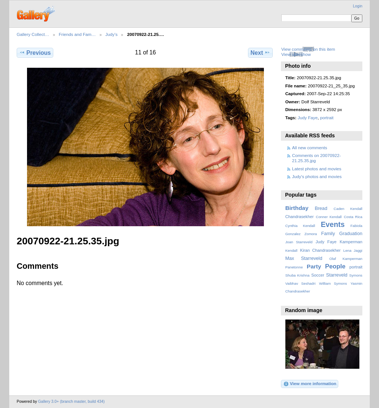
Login (357, 6)
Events (333, 224)
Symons (355, 275)
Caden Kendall (347, 209)
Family (328, 233)
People (335, 266)
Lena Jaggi (352, 250)
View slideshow (296, 54)
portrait (326, 117)
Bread (321, 208)
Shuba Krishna (297, 275)
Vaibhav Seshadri (300, 283)
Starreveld (337, 275)
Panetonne (294, 267)
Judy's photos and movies (317, 176)
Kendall (291, 250)
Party (314, 266)
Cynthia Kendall (300, 226)
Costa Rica (353, 217)
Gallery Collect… (33, 34)
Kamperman (351, 242)
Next (260, 52)
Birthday (297, 208)
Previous (35, 52)
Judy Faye (308, 117)
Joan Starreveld (298, 242)
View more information (309, 384)
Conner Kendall (329, 217)
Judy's (111, 34)
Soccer (317, 275)
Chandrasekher (299, 216)
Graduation (350, 233)
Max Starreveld (303, 258)
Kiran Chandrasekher (320, 250)
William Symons (333, 283)
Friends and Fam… (77, 34)
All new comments (309, 147)
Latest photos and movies (316, 168)
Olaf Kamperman (345, 259)
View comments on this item (308, 49)
